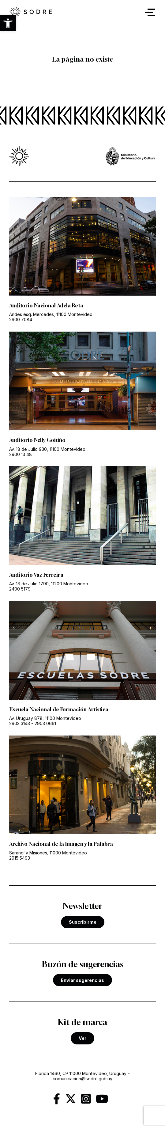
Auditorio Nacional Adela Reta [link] (46, 305)
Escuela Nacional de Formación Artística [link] (58, 709)
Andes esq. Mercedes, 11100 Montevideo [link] (50, 314)
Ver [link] (82, 1038)
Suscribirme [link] (82, 922)
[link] (30, 12)
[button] (8, 23)
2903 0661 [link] (45, 723)
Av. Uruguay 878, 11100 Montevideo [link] (45, 718)
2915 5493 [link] (19, 858)
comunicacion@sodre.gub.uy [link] (82, 1078)
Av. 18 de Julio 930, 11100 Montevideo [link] (47, 449)
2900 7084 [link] (20, 319)
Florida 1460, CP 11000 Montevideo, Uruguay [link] (80, 1073)
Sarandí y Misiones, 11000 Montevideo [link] (48, 852)
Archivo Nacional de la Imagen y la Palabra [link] (61, 844)
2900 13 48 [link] (20, 454)
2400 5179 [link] (20, 588)
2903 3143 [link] (19, 723)
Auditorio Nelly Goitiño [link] (37, 440)
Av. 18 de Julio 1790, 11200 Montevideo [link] (48, 583)
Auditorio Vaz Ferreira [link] (36, 575)
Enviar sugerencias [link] (82, 980)
